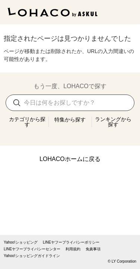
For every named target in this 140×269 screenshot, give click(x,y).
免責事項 (93, 249)
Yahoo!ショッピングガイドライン (32, 256)
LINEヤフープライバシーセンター (32, 249)
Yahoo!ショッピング (21, 242)
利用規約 (73, 249)
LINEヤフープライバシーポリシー (71, 242)
